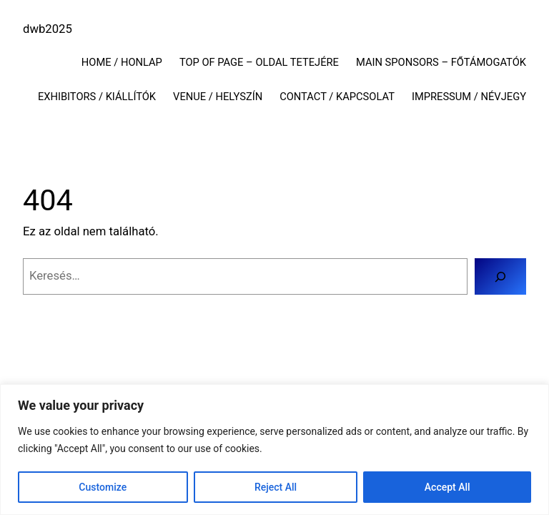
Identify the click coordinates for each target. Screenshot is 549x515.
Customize (103, 487)
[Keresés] (501, 276)
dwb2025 (47, 29)
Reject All (275, 487)
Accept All (447, 487)
